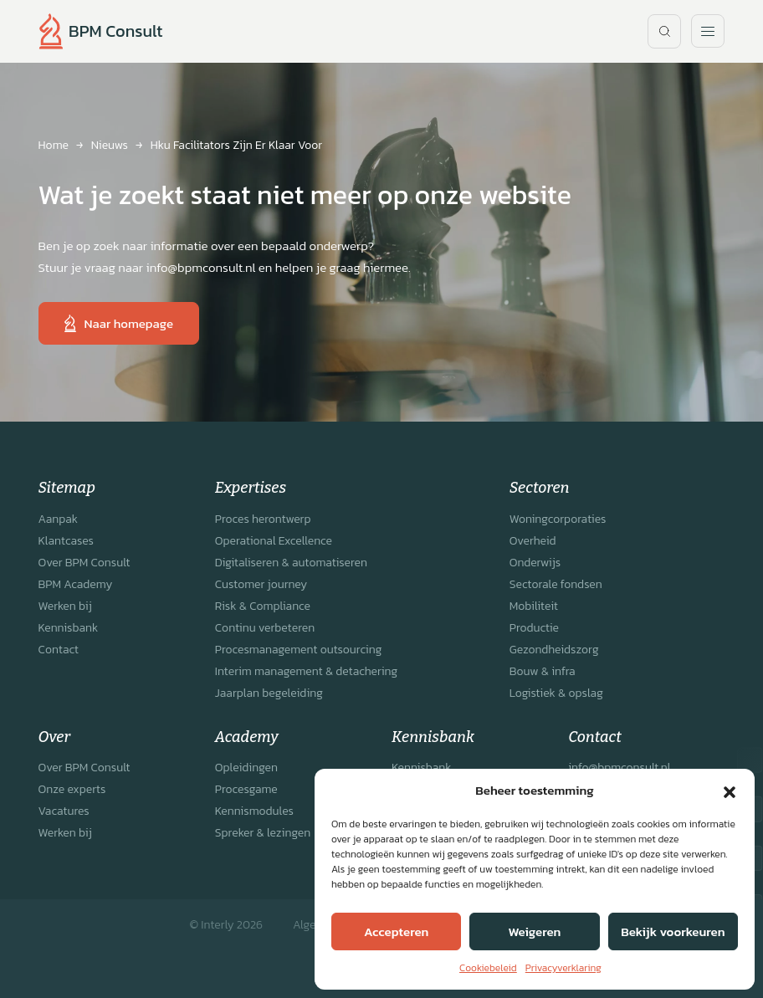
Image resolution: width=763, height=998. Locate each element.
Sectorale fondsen (556, 584)
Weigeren (535, 931)
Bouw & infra (543, 671)
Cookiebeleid (488, 967)
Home (53, 145)
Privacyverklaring (563, 967)
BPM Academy (75, 584)
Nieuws (109, 145)
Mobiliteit (534, 606)
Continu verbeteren (265, 628)
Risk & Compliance (262, 606)
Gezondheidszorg (554, 649)
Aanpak (58, 519)
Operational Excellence (273, 541)
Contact (58, 649)
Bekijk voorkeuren (673, 931)
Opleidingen (246, 767)
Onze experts (72, 789)
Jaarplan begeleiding (269, 693)
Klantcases (66, 541)
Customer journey (261, 584)
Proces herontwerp (263, 519)
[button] (729, 790)
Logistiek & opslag (556, 693)
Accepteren (396, 931)
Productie (534, 628)
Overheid (533, 541)
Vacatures (64, 811)
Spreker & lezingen (262, 833)
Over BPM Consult (84, 562)
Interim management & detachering (306, 671)
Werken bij (65, 606)
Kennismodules (254, 811)
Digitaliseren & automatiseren (291, 562)
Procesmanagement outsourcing (298, 649)
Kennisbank (68, 628)
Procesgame (246, 789)
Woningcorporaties (558, 519)
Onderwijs (535, 562)
